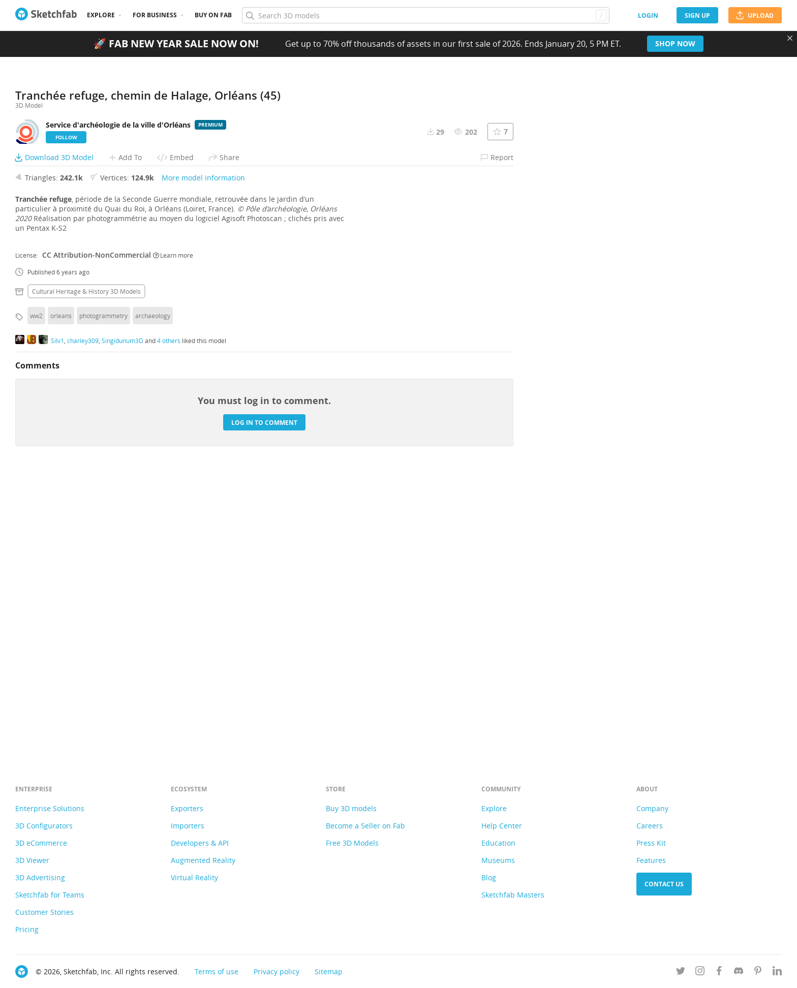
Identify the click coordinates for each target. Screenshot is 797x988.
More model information (203, 456)
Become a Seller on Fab (365, 825)
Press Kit (651, 843)
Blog (488, 877)
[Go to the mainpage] (46, 15)
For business (155, 15)
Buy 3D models (351, 808)
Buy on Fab (213, 15)
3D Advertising (40, 877)
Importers (187, 825)
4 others (168, 619)
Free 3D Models (352, 843)
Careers (649, 825)
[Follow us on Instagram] (699, 972)
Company (652, 808)
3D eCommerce (41, 843)
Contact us (664, 884)
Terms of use (216, 971)
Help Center (501, 825)
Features (651, 860)
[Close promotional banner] (789, 38)
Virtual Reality (194, 877)
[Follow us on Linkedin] (777, 972)
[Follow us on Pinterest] (757, 972)
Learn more (173, 534)
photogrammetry (103, 595)
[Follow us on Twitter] (680, 972)
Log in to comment (264, 701)
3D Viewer (32, 860)
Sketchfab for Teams (49, 895)
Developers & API (200, 843)
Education (498, 843)
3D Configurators (44, 825)
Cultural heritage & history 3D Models (86, 570)
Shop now (675, 43)
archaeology (152, 595)
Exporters (187, 808)
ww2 (36, 595)
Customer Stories (44, 912)
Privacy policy (276, 971)
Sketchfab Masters (512, 895)
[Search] (425, 15)
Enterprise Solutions (49, 808)
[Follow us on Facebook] (719, 972)
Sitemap (329, 971)
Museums (498, 860)
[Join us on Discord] (738, 972)
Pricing (27, 929)
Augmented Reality (203, 860)
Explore (101, 15)
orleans (61, 595)
